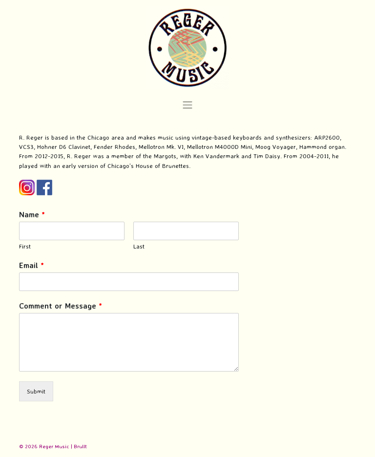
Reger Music (54, 446)
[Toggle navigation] (187, 105)
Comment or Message (60, 306)
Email (31, 265)
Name (32, 214)
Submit (36, 391)
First (25, 246)
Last (139, 246)
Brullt (80, 446)
